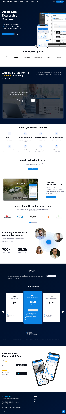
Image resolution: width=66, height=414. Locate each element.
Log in (54, 1)
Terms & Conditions (5, 407)
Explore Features (51, 197)
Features (28, 1)
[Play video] (33, 100)
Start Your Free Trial (8, 34)
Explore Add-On (33, 168)
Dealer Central (18, 407)
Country (16, 1)
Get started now (14, 309)
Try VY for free (59, 1)
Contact (36, 1)
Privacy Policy (12, 407)
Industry (21, 1)
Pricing (32, 1)
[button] (30, 222)
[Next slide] (63, 312)
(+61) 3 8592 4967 (38, 400)
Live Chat (36, 402)
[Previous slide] (3, 312)
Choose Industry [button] (50, 275)
